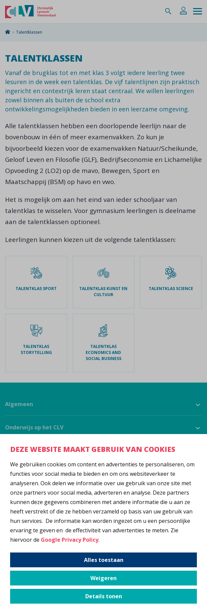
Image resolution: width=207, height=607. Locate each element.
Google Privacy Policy (69, 539)
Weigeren (103, 578)
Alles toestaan (103, 560)
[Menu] (197, 11)
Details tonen (103, 596)
